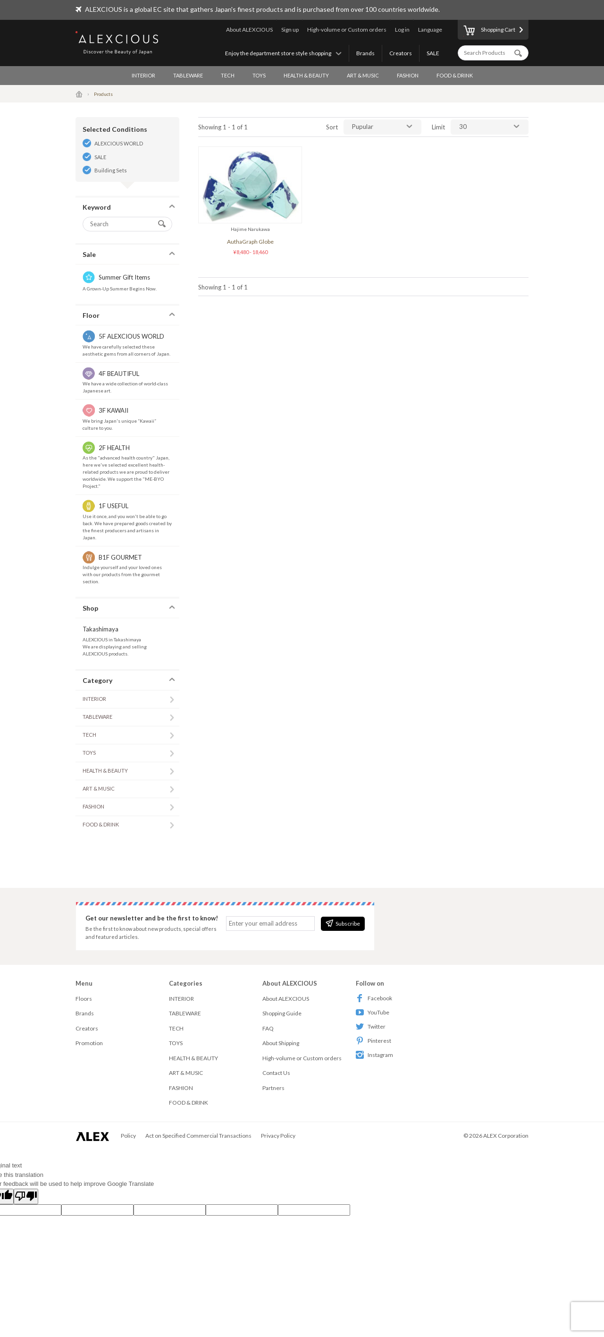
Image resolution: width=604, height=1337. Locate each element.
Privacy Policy (278, 1135)
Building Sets (110, 170)
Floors (84, 998)
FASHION (408, 75)
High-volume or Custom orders (346, 29)
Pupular (362, 126)
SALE (433, 53)
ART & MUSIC (363, 75)
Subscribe (343, 923)
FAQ (268, 1028)
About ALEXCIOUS (249, 29)
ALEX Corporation (505, 1135)
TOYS (259, 75)
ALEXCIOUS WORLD (118, 143)
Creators (400, 53)
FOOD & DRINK (454, 75)
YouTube (372, 1012)
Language (430, 29)
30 (463, 126)
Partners (273, 1087)
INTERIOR (143, 75)
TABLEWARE (188, 75)
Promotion (89, 1043)
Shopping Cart (489, 31)
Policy (128, 1135)
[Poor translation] (26, 1197)
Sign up (290, 29)
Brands (365, 53)
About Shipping (280, 1043)
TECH (228, 75)
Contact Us (276, 1072)
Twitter (371, 1026)
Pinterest (373, 1041)
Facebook (374, 998)
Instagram (374, 1055)
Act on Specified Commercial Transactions (198, 1135)
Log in (402, 29)
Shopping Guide (282, 1013)
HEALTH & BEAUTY (306, 75)
